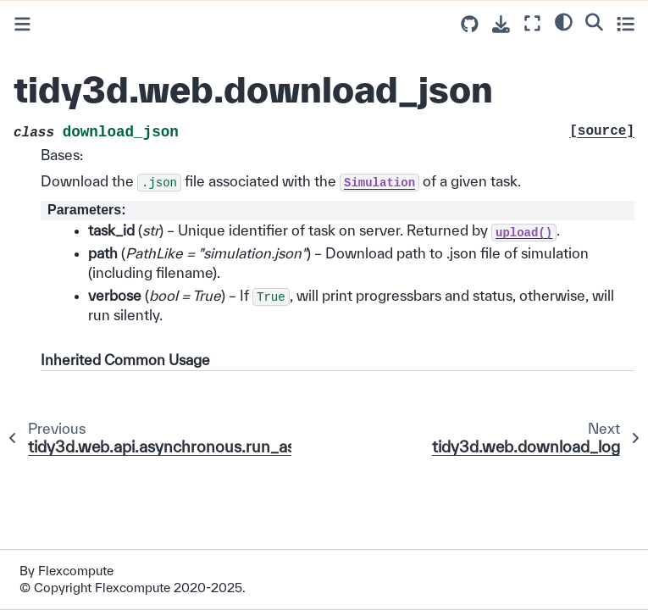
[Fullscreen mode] (532, 23)
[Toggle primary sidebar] (22, 24)
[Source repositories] (469, 24)
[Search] (594, 21)
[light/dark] (563, 21)
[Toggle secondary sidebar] (625, 23)
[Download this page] (501, 24)
